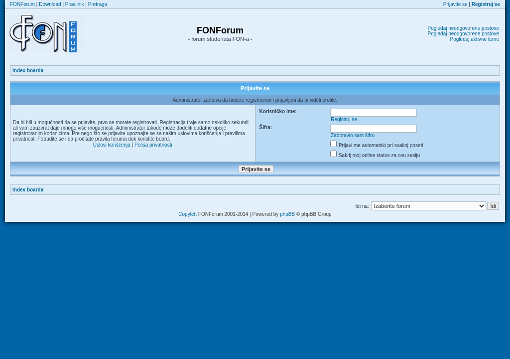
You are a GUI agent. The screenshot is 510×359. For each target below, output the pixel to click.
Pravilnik (74, 4)
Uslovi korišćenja (111, 145)
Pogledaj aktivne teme (474, 39)
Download (50, 4)
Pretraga (97, 4)
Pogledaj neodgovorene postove (463, 28)
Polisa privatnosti (153, 145)
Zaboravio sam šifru (353, 135)
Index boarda (27, 70)
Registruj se (344, 119)
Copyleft (187, 214)
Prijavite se (455, 4)
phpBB (287, 214)
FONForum (22, 4)
